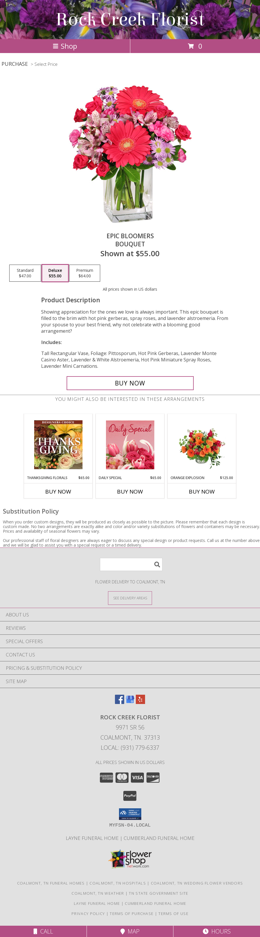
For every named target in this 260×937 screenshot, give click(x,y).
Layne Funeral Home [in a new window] (93, 838)
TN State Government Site (158, 893)
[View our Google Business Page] (130, 702)
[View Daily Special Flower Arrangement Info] (130, 444)
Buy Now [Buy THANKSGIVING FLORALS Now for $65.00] (58, 491)
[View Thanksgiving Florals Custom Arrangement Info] (58, 444)
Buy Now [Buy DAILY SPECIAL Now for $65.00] (130, 491)
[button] (130, 814)
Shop (65, 46)
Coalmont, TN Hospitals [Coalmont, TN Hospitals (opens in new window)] (117, 883)
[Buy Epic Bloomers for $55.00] (130, 383)
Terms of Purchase (131, 913)
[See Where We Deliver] (130, 598)
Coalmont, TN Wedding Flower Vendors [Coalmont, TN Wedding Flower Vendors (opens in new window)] (197, 883)
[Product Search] (131, 564)
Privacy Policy (88, 913)
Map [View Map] (130, 931)
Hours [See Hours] (217, 931)
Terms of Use (173, 913)
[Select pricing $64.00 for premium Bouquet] (84, 273)
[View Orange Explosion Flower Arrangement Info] (202, 444)
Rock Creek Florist (130, 19)
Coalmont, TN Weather (98, 893)
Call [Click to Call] (43, 931)
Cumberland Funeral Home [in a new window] (159, 838)
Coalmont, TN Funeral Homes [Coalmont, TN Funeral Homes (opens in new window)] (51, 883)
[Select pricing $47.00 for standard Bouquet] (25, 273)
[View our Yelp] (140, 702)
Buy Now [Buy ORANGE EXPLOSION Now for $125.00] (202, 491)
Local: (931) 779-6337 (130, 748)
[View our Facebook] (119, 702)
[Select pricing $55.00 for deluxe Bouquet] (55, 273)
